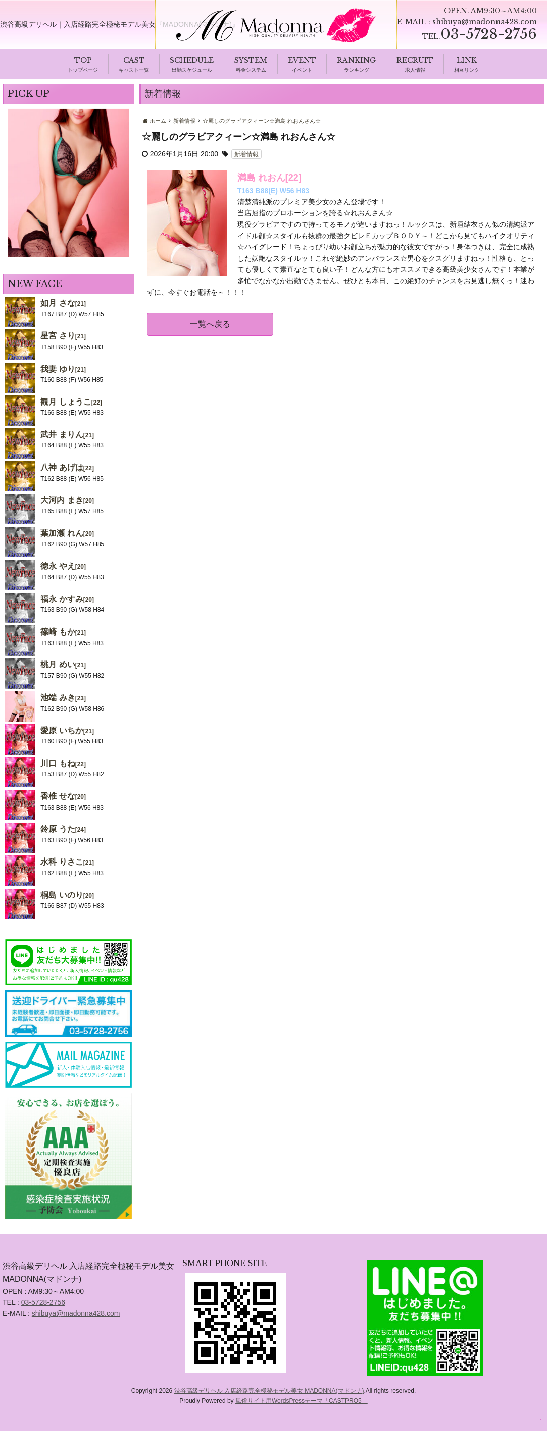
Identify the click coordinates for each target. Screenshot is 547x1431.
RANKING (356, 60)
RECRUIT (414, 60)
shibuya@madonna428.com (484, 21)
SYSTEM (250, 60)
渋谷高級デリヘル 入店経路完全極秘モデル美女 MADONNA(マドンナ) (269, 1391)
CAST (134, 60)
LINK (467, 60)
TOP (83, 60)
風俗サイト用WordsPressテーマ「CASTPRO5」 (301, 1400)
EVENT (302, 60)
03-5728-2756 (43, 1303)
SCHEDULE (192, 60)
